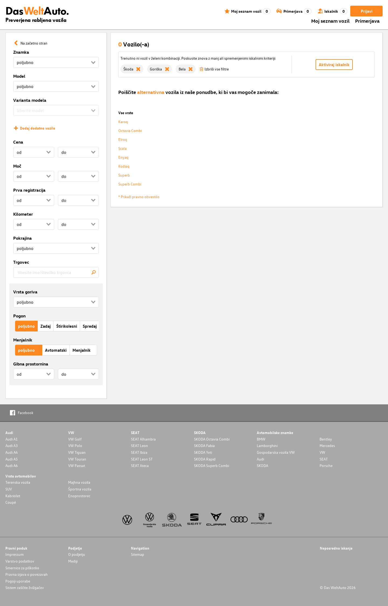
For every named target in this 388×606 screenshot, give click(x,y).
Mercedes (327, 445)
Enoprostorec (79, 495)
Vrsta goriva (25, 291)
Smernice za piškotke (22, 567)
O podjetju (76, 554)
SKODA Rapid (205, 459)
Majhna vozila (79, 482)
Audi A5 (11, 459)
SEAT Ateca (140, 465)
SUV (8, 489)
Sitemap (137, 554)
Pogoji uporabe (17, 581)
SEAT (324, 459)
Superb (124, 175)
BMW (261, 439)
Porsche (326, 465)
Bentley (326, 439)
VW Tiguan (77, 452)
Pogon (19, 316)
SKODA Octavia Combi (212, 439)
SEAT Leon (139, 445)
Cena (18, 142)
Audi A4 (11, 452)
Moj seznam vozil (330, 21)
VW (322, 452)
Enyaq (123, 157)
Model (19, 76)
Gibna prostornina (30, 364)
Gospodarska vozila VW (276, 452)
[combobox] (56, 272)
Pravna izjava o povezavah (26, 574)
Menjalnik (22, 340)
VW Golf (75, 439)
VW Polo (75, 445)
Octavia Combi (130, 130)
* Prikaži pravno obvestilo (139, 196)
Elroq (122, 139)
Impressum (14, 554)
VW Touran (77, 459)
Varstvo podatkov (19, 561)
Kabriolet (12, 495)
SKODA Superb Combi (211, 465)
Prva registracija (29, 190)
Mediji (73, 561)
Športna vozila (79, 489)
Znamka (21, 52)
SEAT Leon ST (142, 459)
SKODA (262, 465)
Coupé (10, 502)
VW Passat (76, 465)
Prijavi (366, 11)
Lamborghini (267, 445)
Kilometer (23, 214)
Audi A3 (11, 445)
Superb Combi (129, 184)
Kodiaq (124, 166)
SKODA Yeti (203, 452)
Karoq (123, 121)
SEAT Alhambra (143, 439)
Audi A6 (11, 465)
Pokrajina (22, 238)
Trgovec (21, 262)
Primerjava (367, 21)
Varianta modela (29, 100)
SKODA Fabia (204, 445)
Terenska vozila (17, 482)
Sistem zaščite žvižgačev (24, 587)
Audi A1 (11, 439)
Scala (122, 148)
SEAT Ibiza (139, 452)
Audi (260, 459)
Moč (17, 166)
